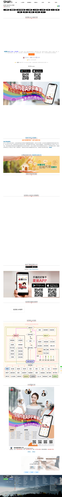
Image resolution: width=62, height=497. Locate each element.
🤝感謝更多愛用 (31, 54)
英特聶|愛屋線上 (26, 477)
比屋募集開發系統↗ (45, 483)
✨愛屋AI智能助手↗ (17, 485)
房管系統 (36, 478)
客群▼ (44, 476)
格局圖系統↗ (44, 482)
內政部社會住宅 (36, 155)
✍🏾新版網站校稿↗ (17, 489)
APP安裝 (36, 9)
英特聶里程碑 (25, 482)
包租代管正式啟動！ (31, 137)
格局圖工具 (37, 482)
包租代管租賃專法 (7, 141)
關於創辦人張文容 (26, 485)
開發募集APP (37, 483)
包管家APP (6, 51)
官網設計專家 (25, 478)
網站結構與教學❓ (52, 477)
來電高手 (36, 484)
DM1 (29, 452)
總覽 (36, 477)
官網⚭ (19, 12)
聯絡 (57, 9)
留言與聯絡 (26, 472)
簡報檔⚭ (31, 12)
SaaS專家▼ (16, 476)
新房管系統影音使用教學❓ (54, 478)
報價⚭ (37, 12)
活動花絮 (31, 477)
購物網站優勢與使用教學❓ (54, 490)
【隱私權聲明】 (19, 494)
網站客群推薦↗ (45, 478)
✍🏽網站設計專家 (17, 478)
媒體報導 (50, 147)
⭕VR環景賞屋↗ (17, 488)
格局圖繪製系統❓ (52, 483)
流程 (48, 9)
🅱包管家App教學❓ (53, 488)
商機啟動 (13, 9)
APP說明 (42, 9)
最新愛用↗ (44, 477)
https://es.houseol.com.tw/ (33, 269)
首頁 (9, 6)
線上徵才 (25, 484)
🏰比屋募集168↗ (17, 482)
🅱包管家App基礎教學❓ (53, 485)
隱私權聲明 (25, 483)
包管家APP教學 (17, 309)
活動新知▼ (32, 476)
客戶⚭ (43, 12)
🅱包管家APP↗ (17, 484)
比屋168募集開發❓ (52, 484)
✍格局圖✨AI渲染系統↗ (18, 483)
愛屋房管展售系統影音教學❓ (54, 482)
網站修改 (36, 488)
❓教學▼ (51, 476)
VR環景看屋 (37, 485)
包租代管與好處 (20, 9)
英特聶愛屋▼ (26, 476)
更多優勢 (32, 472)
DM (53, 9)
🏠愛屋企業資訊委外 (17, 477)
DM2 (33, 452)
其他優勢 (37, 472)
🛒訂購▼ (36, 476)
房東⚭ (25, 12)
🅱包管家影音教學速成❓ (53, 489)
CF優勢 (6, 9)
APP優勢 (29, 9)
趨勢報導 (31, 478)
